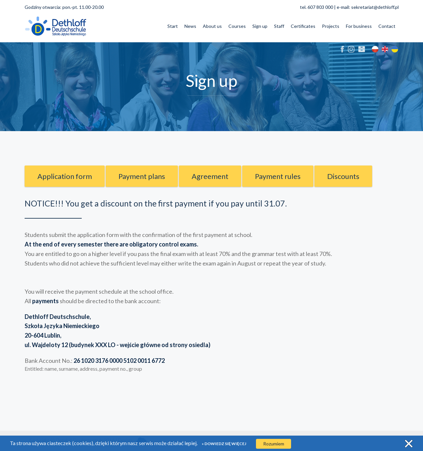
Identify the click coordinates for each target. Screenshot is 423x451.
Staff (279, 26)
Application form (64, 176)
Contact (386, 26)
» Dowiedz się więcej (224, 443)
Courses (237, 26)
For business (359, 26)
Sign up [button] (259, 26)
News (190, 26)
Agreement (210, 176)
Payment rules (278, 176)
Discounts (343, 176)
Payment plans (141, 176)
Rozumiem (273, 443)
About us (212, 26)
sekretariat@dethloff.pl (375, 7)
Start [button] (172, 26)
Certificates (303, 26)
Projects (330, 26)
